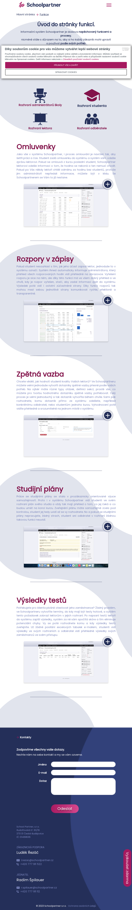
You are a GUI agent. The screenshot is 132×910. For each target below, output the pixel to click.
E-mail (42, 773)
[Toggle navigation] (109, 5)
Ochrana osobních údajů (82, 906)
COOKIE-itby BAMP (125, 49)
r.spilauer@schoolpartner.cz (37, 887)
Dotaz (43, 781)
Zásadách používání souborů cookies (81, 59)
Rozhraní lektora (40, 121)
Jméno (42, 764)
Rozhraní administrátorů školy (40, 98)
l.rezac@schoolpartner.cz (35, 860)
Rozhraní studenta (92, 98)
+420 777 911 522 (29, 864)
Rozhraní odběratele (92, 121)
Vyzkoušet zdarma (127, 868)
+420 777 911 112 (28, 891)
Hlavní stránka (26, 14)
